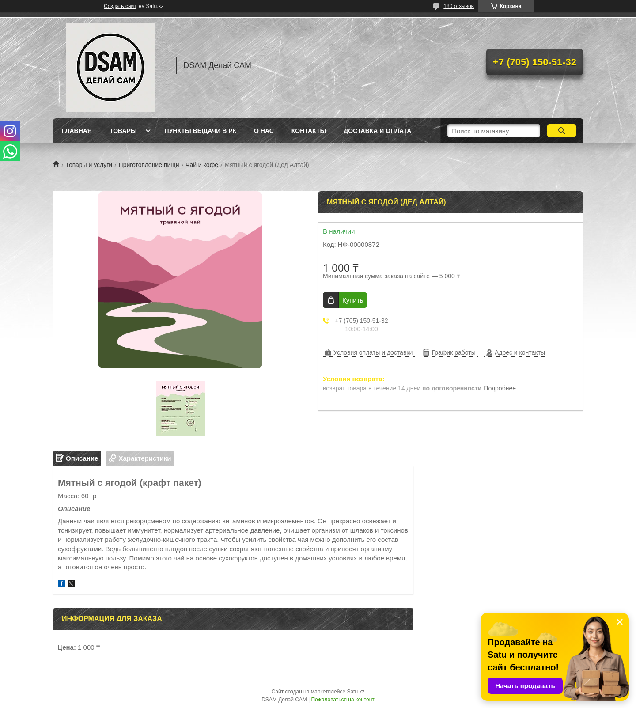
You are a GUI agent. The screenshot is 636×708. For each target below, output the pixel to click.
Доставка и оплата (377, 130)
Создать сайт (120, 6)
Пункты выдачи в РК (200, 130)
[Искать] (561, 130)
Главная (77, 130)
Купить (352, 300)
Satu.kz (355, 692)
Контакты (309, 130)
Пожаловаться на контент (342, 700)
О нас (264, 130)
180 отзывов (458, 6)
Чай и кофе (202, 164)
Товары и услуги (88, 164)
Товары (123, 130)
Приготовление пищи (149, 164)
